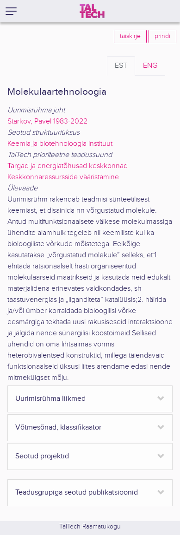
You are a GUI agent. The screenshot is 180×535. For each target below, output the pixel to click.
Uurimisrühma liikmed (50, 398)
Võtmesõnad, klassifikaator (58, 427)
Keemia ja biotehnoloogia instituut (59, 143)
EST (121, 65)
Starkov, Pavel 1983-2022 (47, 121)
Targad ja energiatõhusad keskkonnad (67, 166)
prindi (162, 36)
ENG (150, 65)
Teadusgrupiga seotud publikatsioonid (76, 492)
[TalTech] (92, 11)
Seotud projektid (42, 456)
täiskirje (130, 36)
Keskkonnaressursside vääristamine (63, 177)
